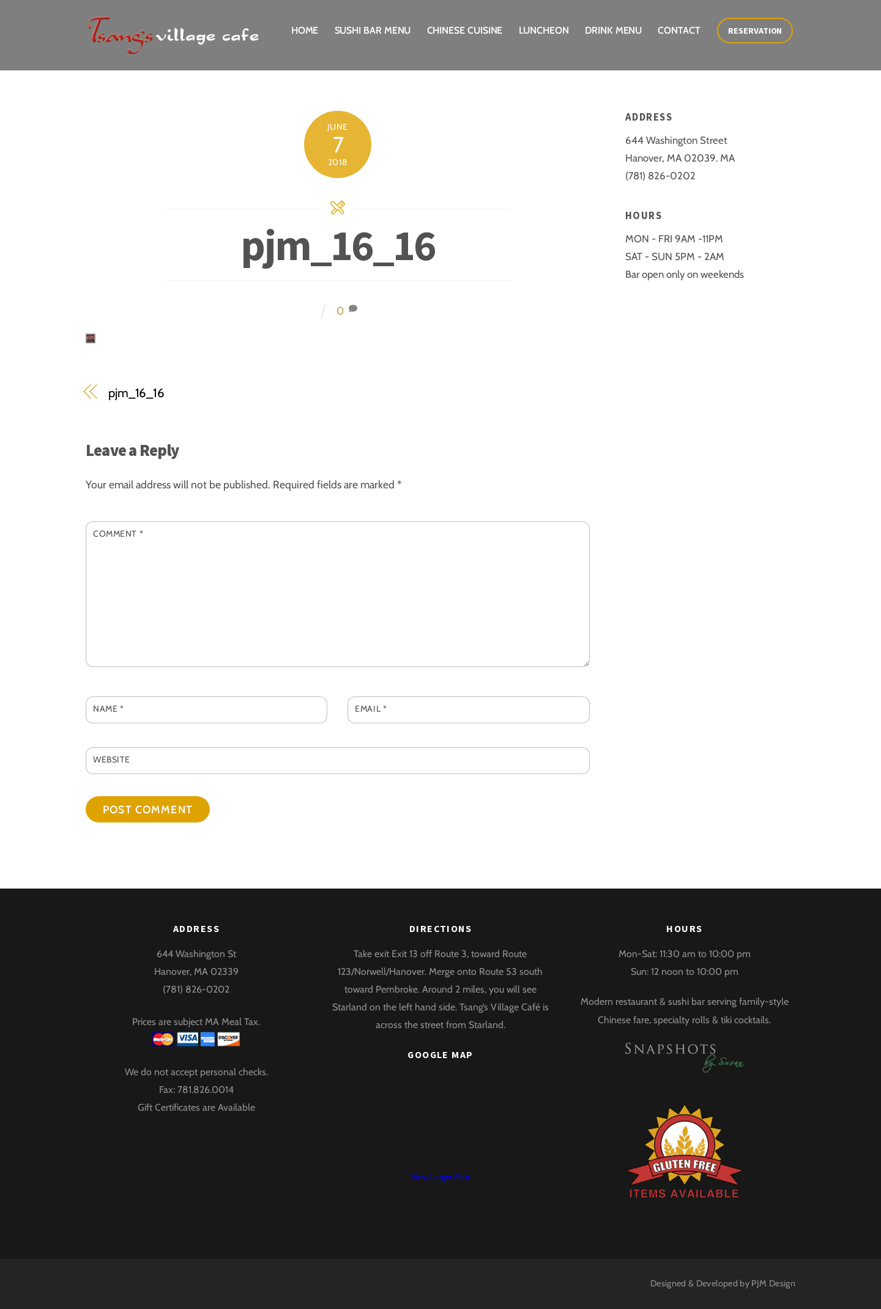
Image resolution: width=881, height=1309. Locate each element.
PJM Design (773, 1283)
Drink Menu (613, 30)
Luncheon (544, 30)
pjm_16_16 (337, 245)
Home (305, 30)
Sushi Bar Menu (373, 30)
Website (111, 759)
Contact (679, 30)
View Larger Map (440, 1177)
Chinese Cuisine (465, 30)
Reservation (755, 30)
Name (108, 708)
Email (371, 708)
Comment (118, 533)
